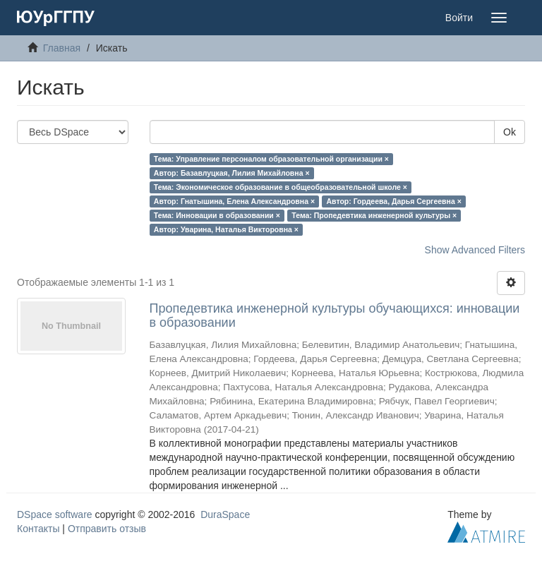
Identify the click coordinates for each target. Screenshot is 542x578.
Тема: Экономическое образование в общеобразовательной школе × (280, 187)
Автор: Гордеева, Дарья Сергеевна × (394, 201)
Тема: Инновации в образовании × (217, 215)
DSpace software (54, 514)
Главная (61, 48)
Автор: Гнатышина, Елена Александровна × (234, 201)
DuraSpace (225, 514)
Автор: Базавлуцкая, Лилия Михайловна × (232, 173)
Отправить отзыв (107, 528)
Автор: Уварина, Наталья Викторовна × (226, 229)
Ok (509, 132)
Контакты (38, 528)
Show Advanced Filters (475, 249)
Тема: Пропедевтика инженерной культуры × (374, 215)
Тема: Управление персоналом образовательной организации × (271, 159)
